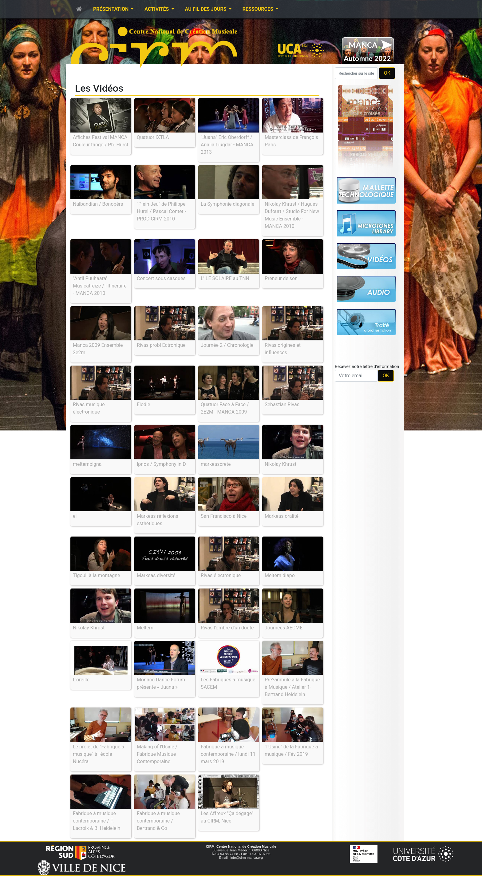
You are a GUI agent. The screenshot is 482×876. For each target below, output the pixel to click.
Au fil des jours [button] (206, 9)
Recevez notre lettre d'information (367, 366)
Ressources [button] (259, 9)
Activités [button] (157, 9)
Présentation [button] (111, 9)
